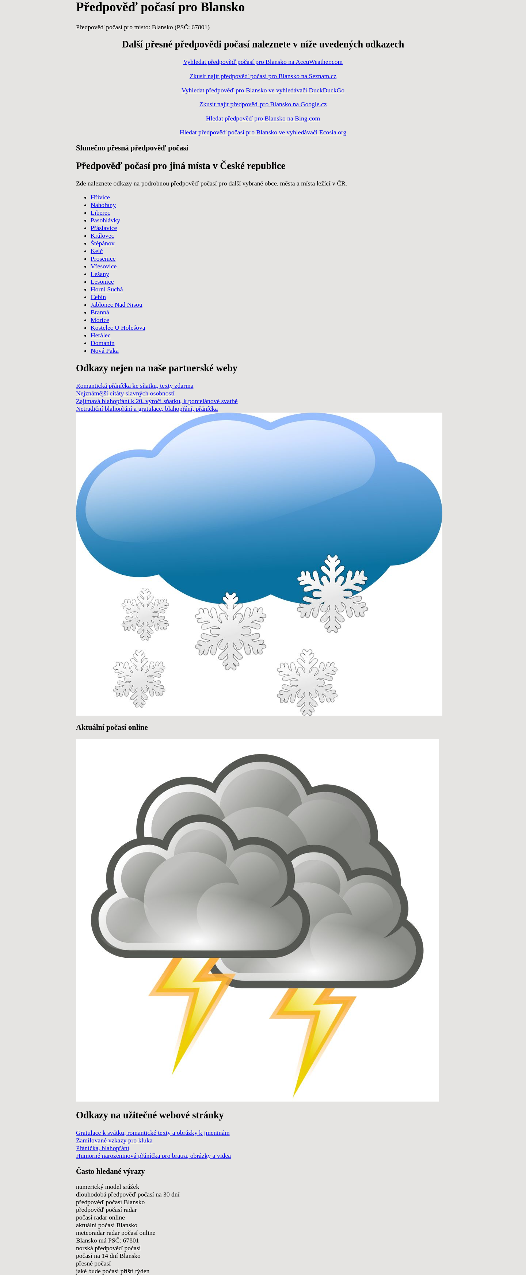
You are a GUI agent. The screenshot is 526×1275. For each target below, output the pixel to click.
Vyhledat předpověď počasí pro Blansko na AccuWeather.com (263, 61)
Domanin (102, 342)
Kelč (97, 250)
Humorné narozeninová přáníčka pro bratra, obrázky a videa (153, 1155)
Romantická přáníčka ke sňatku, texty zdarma (134, 385)
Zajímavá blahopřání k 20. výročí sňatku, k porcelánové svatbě (157, 401)
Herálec (101, 335)
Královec (102, 235)
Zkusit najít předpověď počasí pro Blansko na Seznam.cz (263, 76)
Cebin (98, 296)
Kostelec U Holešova (118, 327)
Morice (100, 319)
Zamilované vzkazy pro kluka (114, 1140)
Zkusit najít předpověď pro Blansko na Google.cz (263, 104)
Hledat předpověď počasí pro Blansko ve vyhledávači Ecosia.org (263, 132)
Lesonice (102, 281)
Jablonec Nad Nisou (116, 304)
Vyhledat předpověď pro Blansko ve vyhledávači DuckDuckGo (263, 90)
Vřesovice (104, 266)
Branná (100, 312)
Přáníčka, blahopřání (102, 1148)
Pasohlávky (105, 220)
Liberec (100, 212)
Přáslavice (104, 227)
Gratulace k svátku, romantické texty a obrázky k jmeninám (153, 1132)
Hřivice (100, 197)
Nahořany (103, 204)
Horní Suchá (107, 289)
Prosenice (103, 258)
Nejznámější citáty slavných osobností (125, 393)
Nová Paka (105, 350)
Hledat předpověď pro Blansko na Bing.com (263, 118)
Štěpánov (102, 243)
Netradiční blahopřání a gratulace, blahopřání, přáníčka (147, 408)
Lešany (100, 273)
